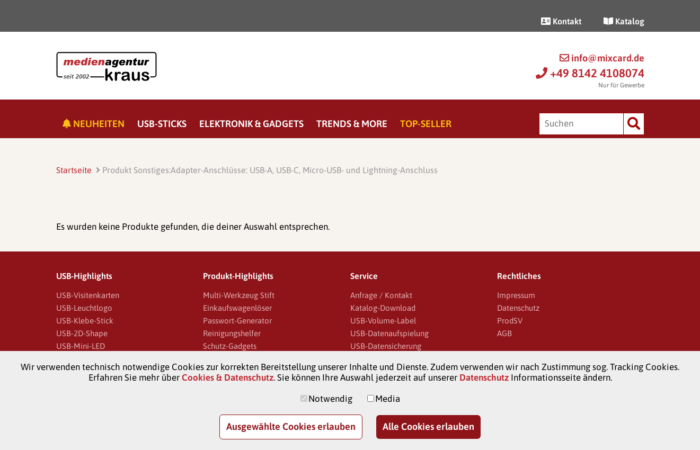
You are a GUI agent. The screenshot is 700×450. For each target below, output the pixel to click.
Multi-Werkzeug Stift (238, 295)
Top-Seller (425, 123)
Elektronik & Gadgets (251, 123)
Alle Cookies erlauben (428, 426)
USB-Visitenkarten (87, 295)
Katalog (624, 21)
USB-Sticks (162, 123)
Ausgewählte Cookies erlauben (291, 426)
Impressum (516, 295)
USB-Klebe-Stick (84, 320)
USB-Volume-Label (383, 320)
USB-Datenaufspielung (389, 333)
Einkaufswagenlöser (237, 307)
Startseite (74, 170)
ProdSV (509, 320)
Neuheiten (94, 123)
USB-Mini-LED (80, 345)
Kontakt (561, 21)
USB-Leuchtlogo (84, 307)
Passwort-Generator (237, 320)
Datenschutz (518, 307)
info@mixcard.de (602, 58)
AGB (504, 333)
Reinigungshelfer (232, 333)
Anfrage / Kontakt (381, 295)
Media (387, 398)
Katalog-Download (382, 307)
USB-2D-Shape (82, 333)
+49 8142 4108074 (590, 73)
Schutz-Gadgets (229, 345)
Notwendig (330, 398)
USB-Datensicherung (385, 345)
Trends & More (351, 123)
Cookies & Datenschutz (227, 377)
